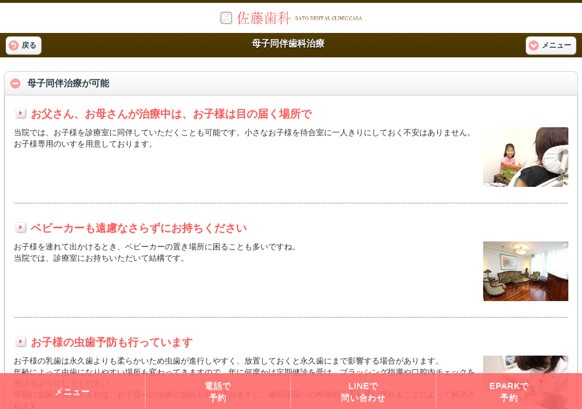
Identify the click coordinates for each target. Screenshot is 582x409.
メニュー (72, 391)
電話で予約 (218, 391)
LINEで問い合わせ (363, 391)
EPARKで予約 (509, 391)
